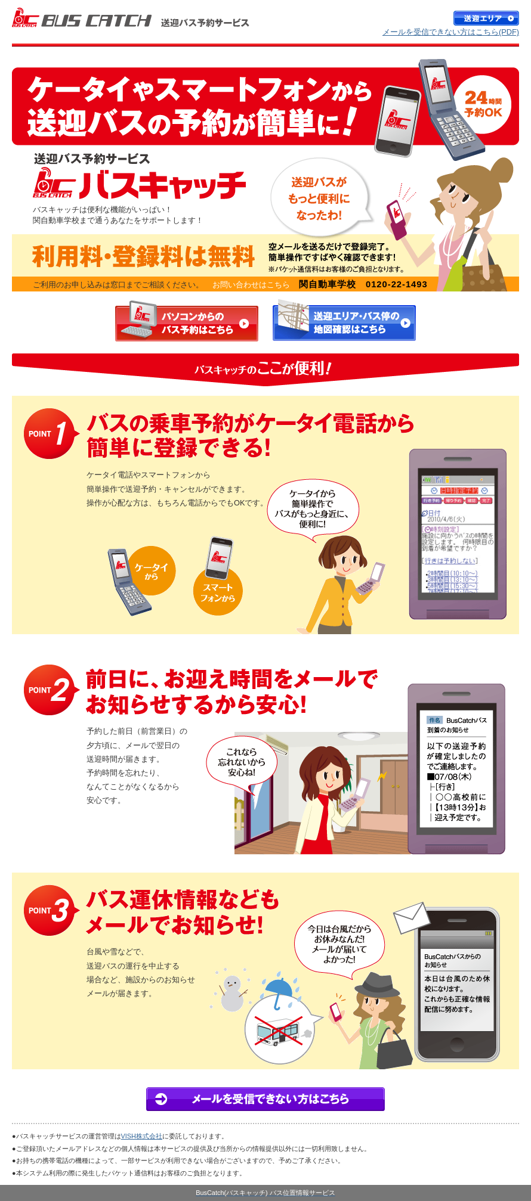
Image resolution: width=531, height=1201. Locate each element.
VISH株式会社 (141, 1136)
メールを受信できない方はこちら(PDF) (450, 31)
